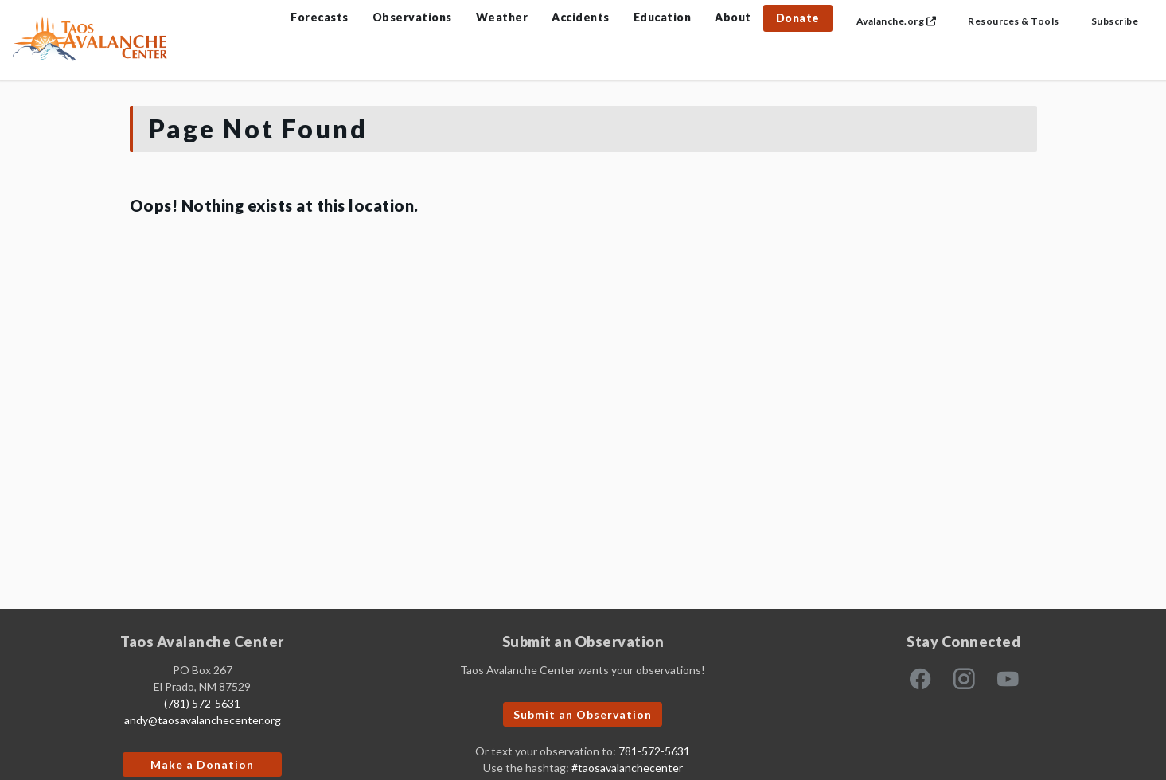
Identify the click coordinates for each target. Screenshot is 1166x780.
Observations (412, 17)
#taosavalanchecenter (627, 767)
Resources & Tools (1013, 21)
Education (663, 17)
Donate (798, 18)
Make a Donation (202, 764)
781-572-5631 (654, 751)
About (733, 17)
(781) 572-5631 (202, 703)
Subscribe (1115, 21)
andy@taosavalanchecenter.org (202, 720)
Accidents (581, 17)
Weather (502, 17)
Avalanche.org (896, 21)
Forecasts (320, 17)
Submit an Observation (582, 714)
